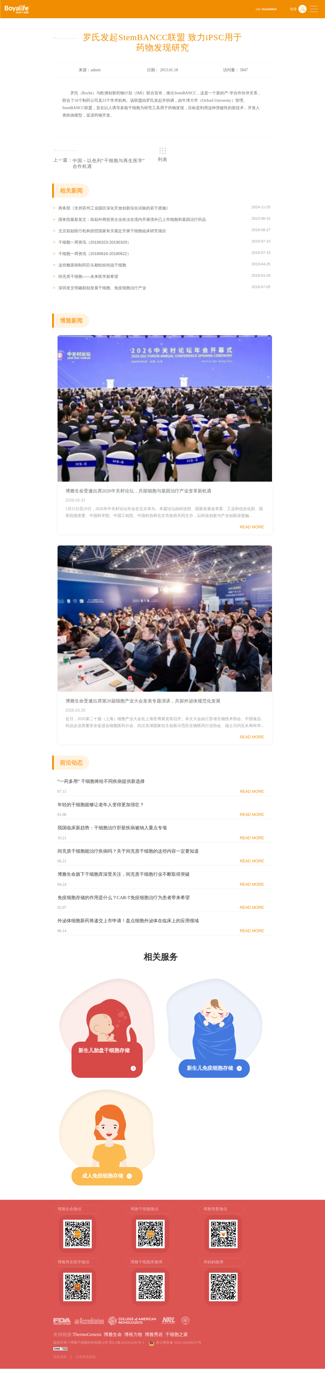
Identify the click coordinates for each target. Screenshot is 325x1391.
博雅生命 (113, 1334)
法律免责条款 (85, 1357)
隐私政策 (60, 1357)
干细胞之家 (176, 1334)
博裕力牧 (133, 1334)
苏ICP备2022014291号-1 (126, 1343)
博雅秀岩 (154, 1334)
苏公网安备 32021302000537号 (179, 1343)
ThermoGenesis (87, 1334)
